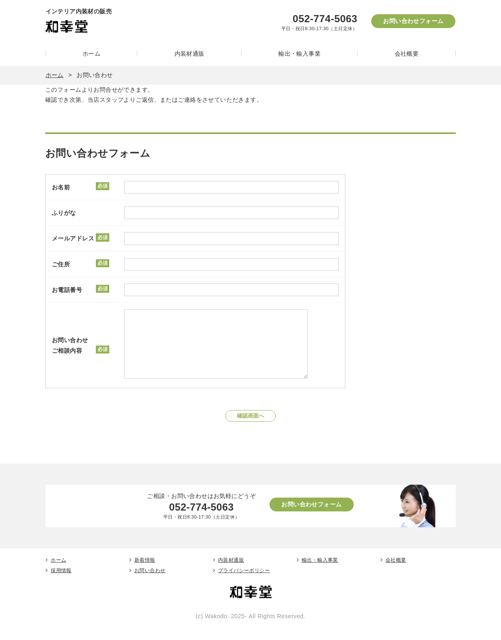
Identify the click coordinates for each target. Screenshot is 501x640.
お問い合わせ (150, 583)
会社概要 (407, 54)
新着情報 (144, 572)
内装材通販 (190, 54)
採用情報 (61, 583)
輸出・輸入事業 (299, 54)
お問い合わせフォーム (413, 21)
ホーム (91, 54)
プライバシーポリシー (244, 583)
